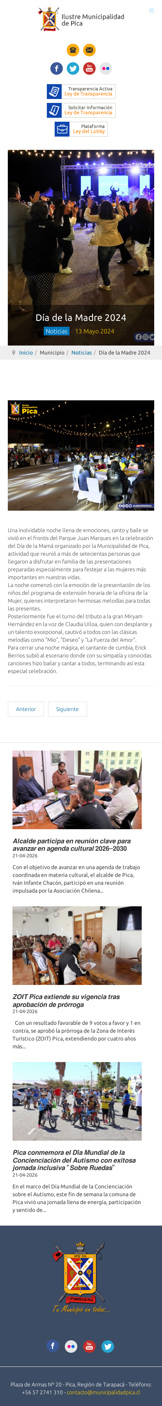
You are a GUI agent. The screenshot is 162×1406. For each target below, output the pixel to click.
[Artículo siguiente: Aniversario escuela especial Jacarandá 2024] (67, 709)
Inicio (26, 352)
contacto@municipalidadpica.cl (103, 1392)
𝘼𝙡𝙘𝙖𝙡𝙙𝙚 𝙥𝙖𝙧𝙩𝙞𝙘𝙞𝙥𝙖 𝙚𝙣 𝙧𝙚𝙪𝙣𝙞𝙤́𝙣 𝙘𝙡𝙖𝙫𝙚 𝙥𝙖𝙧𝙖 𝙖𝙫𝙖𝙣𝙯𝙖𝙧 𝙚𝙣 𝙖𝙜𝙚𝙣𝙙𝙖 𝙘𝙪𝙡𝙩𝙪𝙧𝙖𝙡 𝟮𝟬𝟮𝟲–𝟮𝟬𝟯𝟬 (71, 844)
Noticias (81, 352)
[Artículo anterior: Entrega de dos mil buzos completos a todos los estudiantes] (26, 709)
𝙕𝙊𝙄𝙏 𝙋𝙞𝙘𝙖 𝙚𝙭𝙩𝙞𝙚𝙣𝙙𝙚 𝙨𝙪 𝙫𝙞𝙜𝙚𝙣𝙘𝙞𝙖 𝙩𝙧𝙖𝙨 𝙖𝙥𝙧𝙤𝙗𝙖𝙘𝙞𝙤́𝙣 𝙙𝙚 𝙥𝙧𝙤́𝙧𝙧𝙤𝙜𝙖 (65, 1000)
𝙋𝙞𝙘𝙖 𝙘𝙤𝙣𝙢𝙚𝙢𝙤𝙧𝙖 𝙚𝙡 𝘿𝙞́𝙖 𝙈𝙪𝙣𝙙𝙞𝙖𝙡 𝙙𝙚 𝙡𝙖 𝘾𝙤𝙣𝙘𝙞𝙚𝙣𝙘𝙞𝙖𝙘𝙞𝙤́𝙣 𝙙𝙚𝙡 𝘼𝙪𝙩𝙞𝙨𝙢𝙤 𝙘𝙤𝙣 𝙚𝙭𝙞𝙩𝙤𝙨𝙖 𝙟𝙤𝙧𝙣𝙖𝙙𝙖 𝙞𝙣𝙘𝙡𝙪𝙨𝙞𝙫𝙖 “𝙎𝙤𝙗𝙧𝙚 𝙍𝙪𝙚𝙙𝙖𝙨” (73, 1160)
